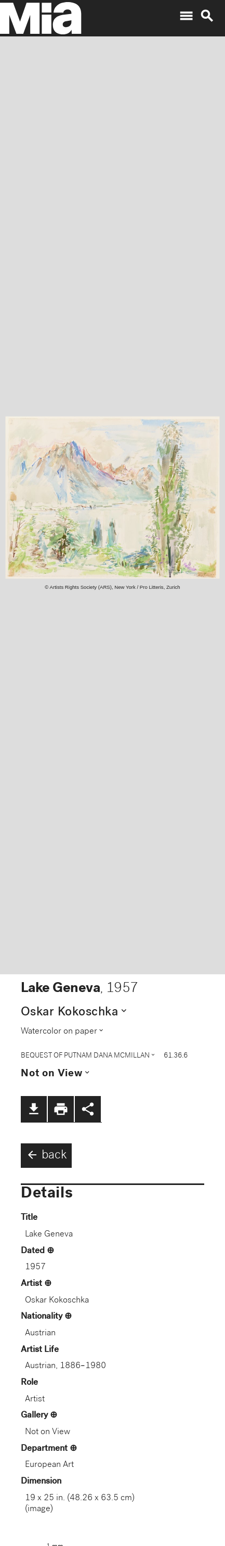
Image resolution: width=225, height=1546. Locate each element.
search (207, 16)
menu (186, 16)
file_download (34, 1109)
